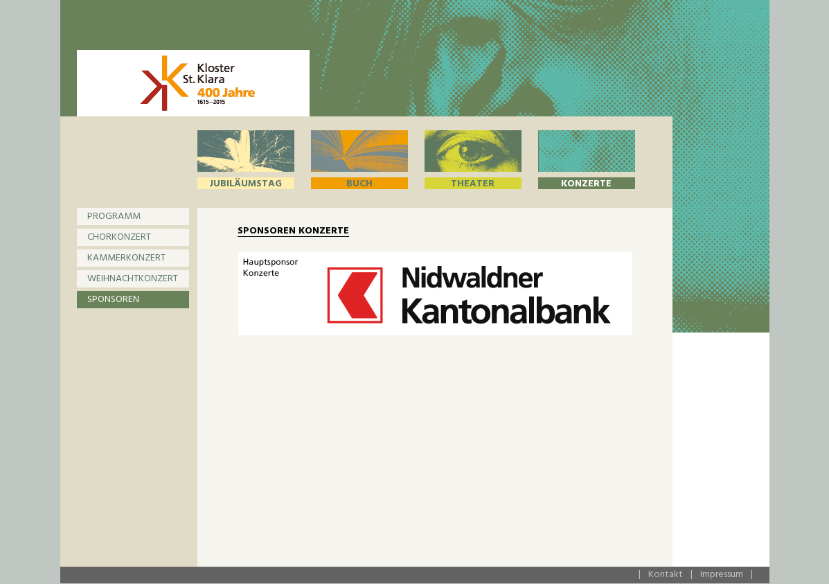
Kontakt (665, 575)
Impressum (721, 575)
